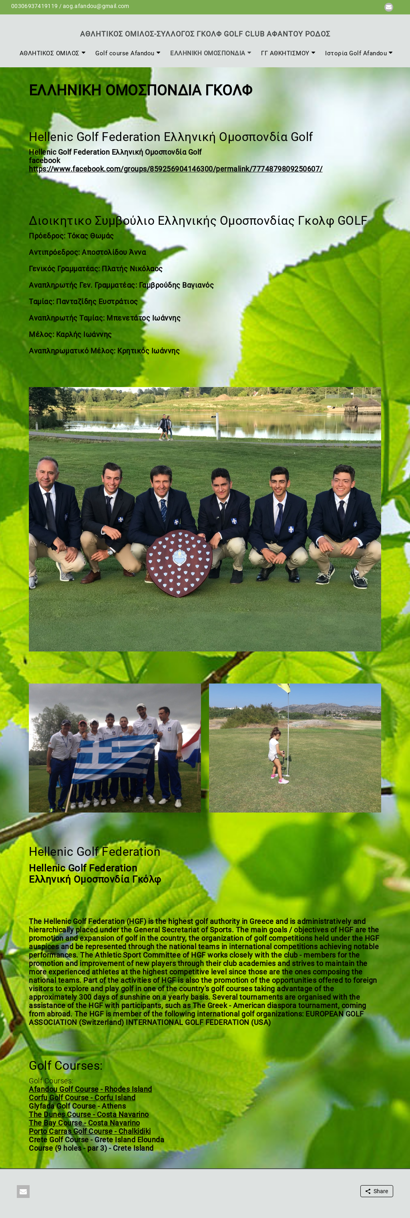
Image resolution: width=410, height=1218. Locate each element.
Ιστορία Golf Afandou (356, 53)
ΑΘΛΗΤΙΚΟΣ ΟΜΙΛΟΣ (50, 53)
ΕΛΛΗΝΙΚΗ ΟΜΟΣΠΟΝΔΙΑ (207, 53)
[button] (388, 7)
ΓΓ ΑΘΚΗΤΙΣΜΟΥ (285, 53)
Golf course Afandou (125, 53)
